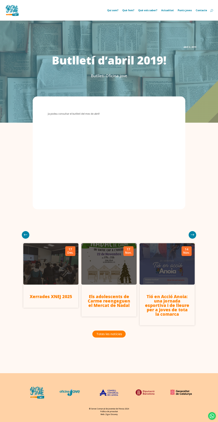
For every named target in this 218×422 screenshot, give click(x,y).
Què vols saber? (147, 10)
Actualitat (167, 10)
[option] (50, 275)
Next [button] (25, 235)
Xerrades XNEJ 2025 (51, 296)
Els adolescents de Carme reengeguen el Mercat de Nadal (109, 301)
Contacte (201, 10)
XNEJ (51, 290)
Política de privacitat (109, 411)
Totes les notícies (109, 334)
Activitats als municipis (109, 290)
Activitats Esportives (168, 290)
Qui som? (112, 10)
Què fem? (128, 10)
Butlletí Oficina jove (109, 75)
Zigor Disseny (111, 414)
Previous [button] (192, 235)
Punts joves (185, 10)
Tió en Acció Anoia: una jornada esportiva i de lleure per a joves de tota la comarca (167, 305)
